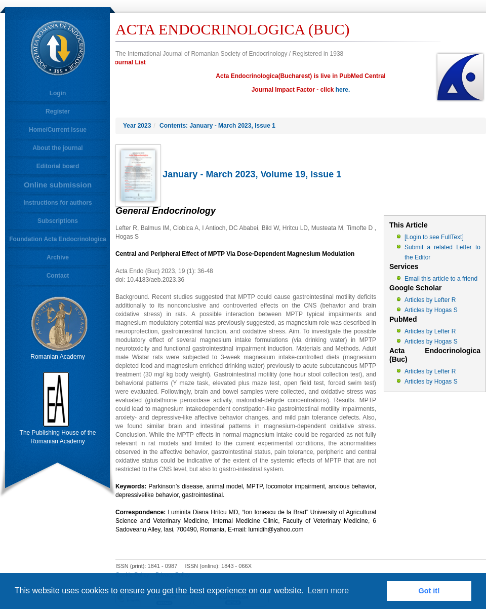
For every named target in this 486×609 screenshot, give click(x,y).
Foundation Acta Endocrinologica (57, 239)
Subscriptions (57, 220)
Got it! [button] (429, 591)
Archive (58, 257)
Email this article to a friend (440, 278)
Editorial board (57, 166)
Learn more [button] (328, 590)
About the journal (57, 147)
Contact (58, 275)
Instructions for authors (57, 202)
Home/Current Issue (58, 129)
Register (58, 111)
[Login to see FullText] (434, 237)
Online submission (58, 184)
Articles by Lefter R (430, 299)
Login (58, 93)
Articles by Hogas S (431, 310)
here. (343, 89)
